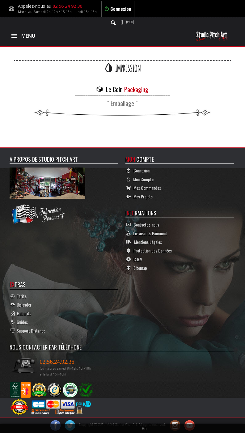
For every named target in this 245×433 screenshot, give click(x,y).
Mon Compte (140, 179)
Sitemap (136, 268)
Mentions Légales (144, 242)
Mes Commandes (143, 188)
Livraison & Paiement (146, 233)
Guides (19, 322)
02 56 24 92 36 (67, 6)
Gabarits (21, 313)
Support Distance (28, 330)
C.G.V (134, 259)
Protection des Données (149, 250)
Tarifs (19, 296)
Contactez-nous (142, 224)
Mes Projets (139, 196)
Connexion (117, 8)
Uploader (21, 304)
